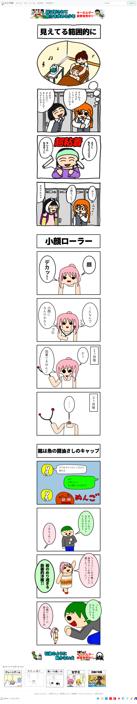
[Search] (115, 3)
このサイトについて (40, 693)
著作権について (65, 693)
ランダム (32, 3)
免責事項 (74, 693)
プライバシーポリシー (86, 693)
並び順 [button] (40, 3)
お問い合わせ (98, 693)
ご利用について (53, 693)
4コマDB (7, 3)
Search (131, 3)
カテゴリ (19, 3)
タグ (25, 3)
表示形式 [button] (49, 3)
